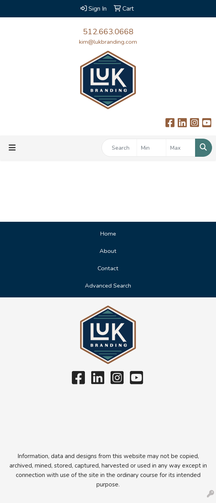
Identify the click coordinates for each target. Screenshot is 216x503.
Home (108, 234)
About (108, 251)
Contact (108, 268)
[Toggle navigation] (12, 148)
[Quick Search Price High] (180, 148)
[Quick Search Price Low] (151, 148)
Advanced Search (108, 286)
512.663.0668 (108, 31)
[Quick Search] (119, 148)
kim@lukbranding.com (108, 42)
